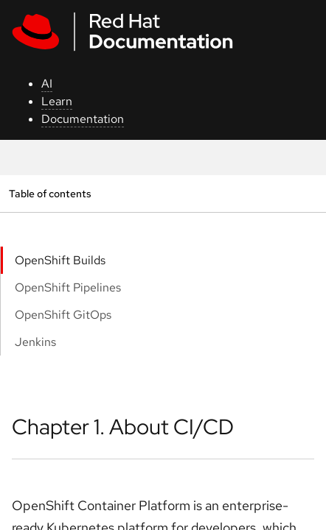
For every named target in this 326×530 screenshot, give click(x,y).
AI (46, 83)
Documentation (82, 119)
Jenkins (35, 342)
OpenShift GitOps (63, 314)
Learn (56, 101)
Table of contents (49, 193)
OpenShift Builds (60, 260)
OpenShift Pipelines (68, 287)
